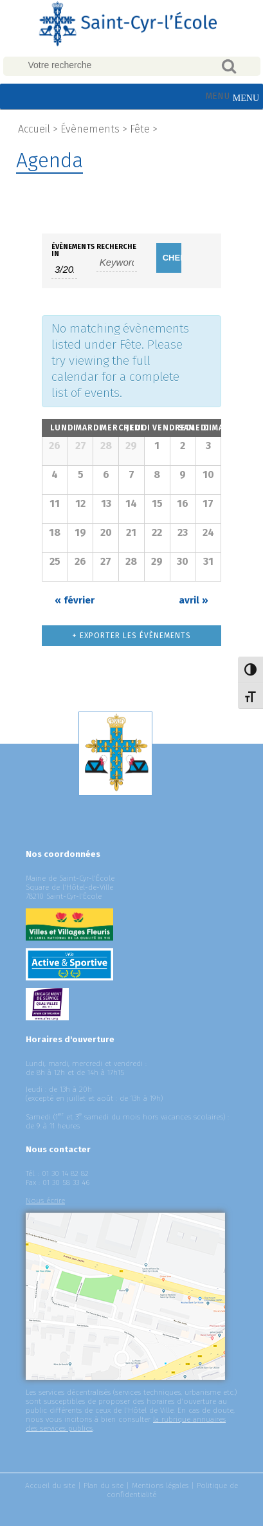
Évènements (90, 129)
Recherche (116, 246)
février (75, 600)
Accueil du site (50, 1485)
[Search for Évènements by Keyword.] (116, 262)
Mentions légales (160, 1485)
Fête (140, 129)
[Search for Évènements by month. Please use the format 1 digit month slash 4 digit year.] (64, 270)
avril (193, 600)
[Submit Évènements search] (169, 258)
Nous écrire (45, 1200)
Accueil (34, 129)
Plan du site (103, 1485)
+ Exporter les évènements (131, 635)
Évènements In (64, 250)
